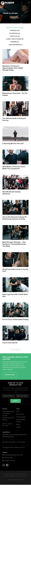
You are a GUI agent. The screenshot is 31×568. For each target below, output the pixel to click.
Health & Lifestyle (13, 28)
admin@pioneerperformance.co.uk (12, 455)
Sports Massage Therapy (20, 421)
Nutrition (13, 33)
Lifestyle (13, 36)
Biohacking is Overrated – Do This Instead (13, 442)
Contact (18, 427)
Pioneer (14, 42)
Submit (15, 401)
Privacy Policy (21, 476)
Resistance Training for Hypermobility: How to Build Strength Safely (14, 436)
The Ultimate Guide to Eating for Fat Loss (13, 447)
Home (18, 411)
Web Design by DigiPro (15, 480)
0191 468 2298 (7, 458)
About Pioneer (20, 414)
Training (13, 30)
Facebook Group (10, 375)
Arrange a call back (8, 460)
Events (18, 424)
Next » (18, 350)
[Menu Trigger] (29, 2)
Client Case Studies (13, 39)
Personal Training (21, 417)
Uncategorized (15, 45)
